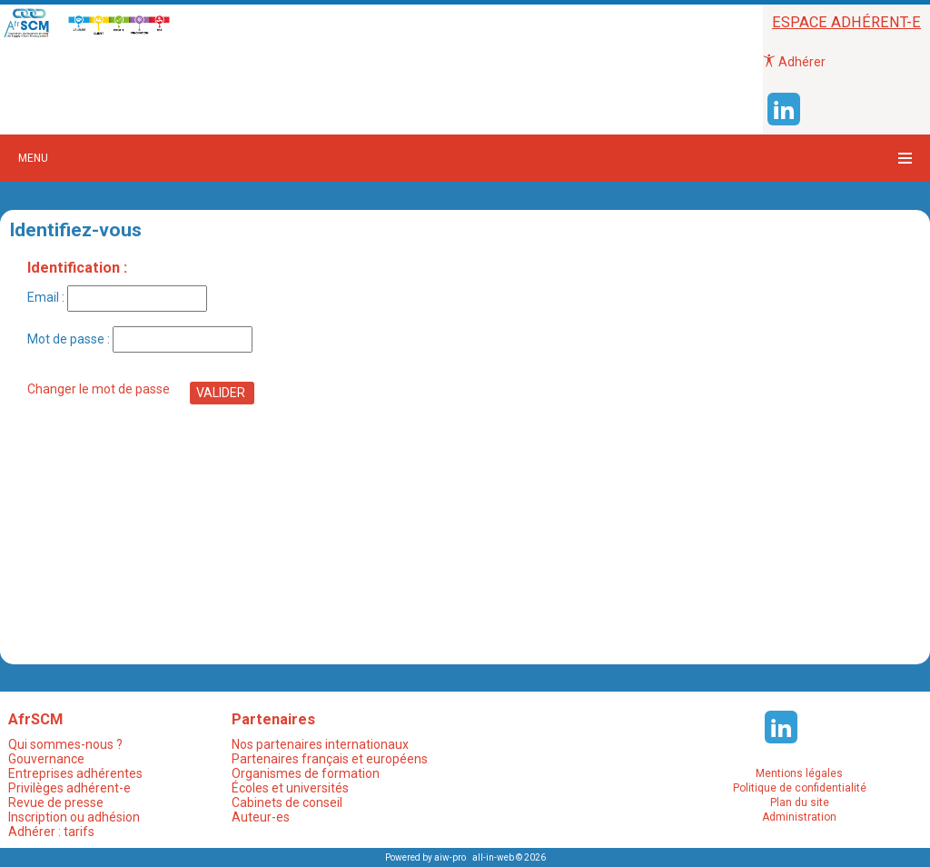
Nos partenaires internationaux (320, 744)
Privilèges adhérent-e (69, 788)
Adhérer (794, 62)
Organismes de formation (306, 773)
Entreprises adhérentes (75, 773)
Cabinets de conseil (287, 802)
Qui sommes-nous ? (65, 744)
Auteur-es (261, 817)
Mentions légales (799, 773)
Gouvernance (46, 759)
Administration (799, 817)
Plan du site (799, 802)
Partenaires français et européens (330, 759)
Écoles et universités (290, 788)
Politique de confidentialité (799, 788)
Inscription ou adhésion (74, 817)
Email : (117, 297)
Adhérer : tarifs (51, 831)
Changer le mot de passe (98, 389)
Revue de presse (56, 802)
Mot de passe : (139, 339)
